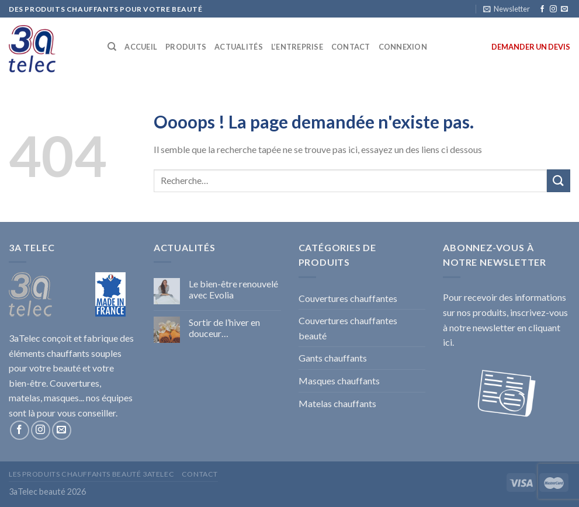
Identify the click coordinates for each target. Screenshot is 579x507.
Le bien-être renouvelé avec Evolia (233, 289)
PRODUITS (185, 46)
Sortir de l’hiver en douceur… (224, 328)
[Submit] (558, 180)
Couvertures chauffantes (348, 298)
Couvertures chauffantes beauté (348, 328)
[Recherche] (112, 47)
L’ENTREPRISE (297, 46)
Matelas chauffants (337, 403)
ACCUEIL (140, 46)
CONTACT (350, 46)
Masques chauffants (339, 380)
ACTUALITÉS (238, 46)
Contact (200, 474)
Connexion (403, 46)
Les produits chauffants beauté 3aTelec (91, 474)
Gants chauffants (333, 357)
